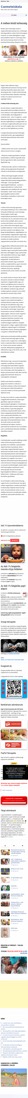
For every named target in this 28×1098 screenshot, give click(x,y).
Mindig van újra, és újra (17, 869)
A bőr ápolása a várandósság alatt (12, 1049)
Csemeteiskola (11, 7)
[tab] (5, 845)
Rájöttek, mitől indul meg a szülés (12, 1057)
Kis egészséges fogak (16, 877)
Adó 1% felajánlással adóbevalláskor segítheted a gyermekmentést (18, 861)
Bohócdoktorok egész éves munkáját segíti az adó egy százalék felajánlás (18, 851)
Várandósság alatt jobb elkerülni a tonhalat (15, 1051)
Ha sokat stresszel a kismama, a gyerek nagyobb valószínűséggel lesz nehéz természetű (13, 1037)
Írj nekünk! (10, 837)
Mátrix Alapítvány (7, 790)
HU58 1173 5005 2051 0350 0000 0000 (12, 660)
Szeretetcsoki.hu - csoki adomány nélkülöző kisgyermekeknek (17, 904)
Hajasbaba (14, 886)
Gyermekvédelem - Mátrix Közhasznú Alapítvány (17, 895)
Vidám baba (14, 928)
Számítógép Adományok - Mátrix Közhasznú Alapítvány (18, 912)
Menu (14, 15)
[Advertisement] (14, 72)
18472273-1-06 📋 (14, 59)
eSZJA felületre (11, 575)
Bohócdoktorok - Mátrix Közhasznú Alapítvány (17, 920)
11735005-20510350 (13, 654)
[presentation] (5, 845)
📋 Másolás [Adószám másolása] (15, 540)
